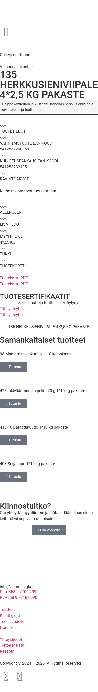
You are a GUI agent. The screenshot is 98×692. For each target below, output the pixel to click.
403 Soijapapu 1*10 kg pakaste (27, 463)
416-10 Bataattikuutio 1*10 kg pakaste (34, 427)
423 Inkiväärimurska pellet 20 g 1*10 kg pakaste (42, 390)
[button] (49, 128)
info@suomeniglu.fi (17, 586)
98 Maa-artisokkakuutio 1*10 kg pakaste (36, 354)
